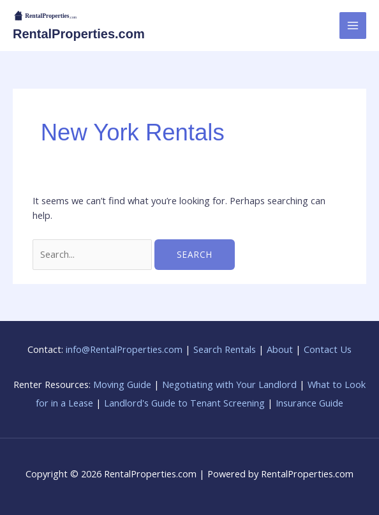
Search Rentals (224, 349)
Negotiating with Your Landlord (229, 384)
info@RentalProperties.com (124, 349)
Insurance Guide (309, 402)
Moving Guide (122, 384)
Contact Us (328, 349)
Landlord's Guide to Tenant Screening (184, 402)
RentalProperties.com (79, 34)
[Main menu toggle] (352, 25)
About (280, 349)
